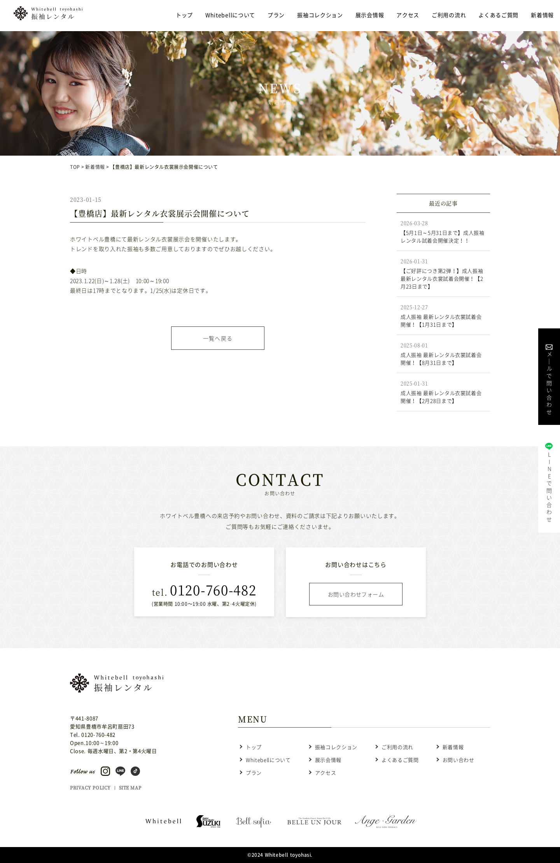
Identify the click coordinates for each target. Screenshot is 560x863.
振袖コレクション (320, 15)
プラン (276, 15)
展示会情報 (369, 15)
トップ (184, 15)
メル (549, 382)
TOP (75, 166)
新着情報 (542, 15)
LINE (549, 486)
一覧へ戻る (218, 338)
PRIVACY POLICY (90, 787)
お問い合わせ (458, 759)
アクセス (407, 15)
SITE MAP (130, 787)
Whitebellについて (230, 15)
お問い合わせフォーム (356, 594)
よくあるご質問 (498, 15)
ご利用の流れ (449, 15)
